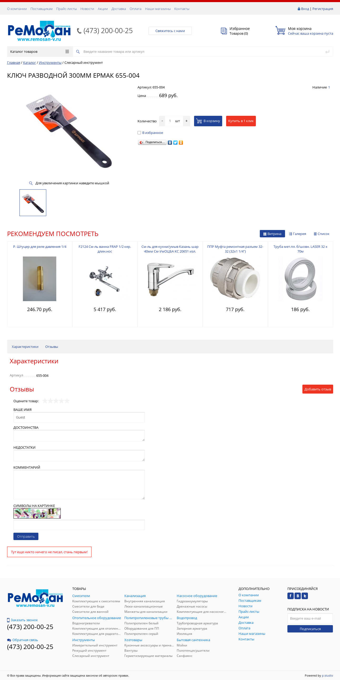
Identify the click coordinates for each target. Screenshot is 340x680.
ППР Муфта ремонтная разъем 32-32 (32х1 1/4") (235, 249)
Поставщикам (42, 8)
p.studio (327, 675)
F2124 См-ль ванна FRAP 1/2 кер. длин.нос (105, 249)
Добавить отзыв (318, 389)
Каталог (29, 62)
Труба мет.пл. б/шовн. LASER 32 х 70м (300, 249)
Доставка (118, 8)
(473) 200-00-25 (108, 30)
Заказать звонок (22, 620)
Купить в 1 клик (241, 120)
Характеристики (25, 346)
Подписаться (310, 628)
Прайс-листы (66, 8)
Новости (87, 8)
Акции (103, 8)
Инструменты (50, 62)
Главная (13, 62)
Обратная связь (22, 639)
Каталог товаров (39, 51)
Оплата (135, 8)
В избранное (150, 132)
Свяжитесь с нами (170, 30)
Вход (305, 8)
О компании (17, 8)
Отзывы (51, 346)
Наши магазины (158, 8)
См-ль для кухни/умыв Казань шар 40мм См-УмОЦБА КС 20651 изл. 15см (170, 251)
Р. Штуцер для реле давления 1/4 (39, 246)
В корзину (208, 120)
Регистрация (322, 8)
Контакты (181, 8)
